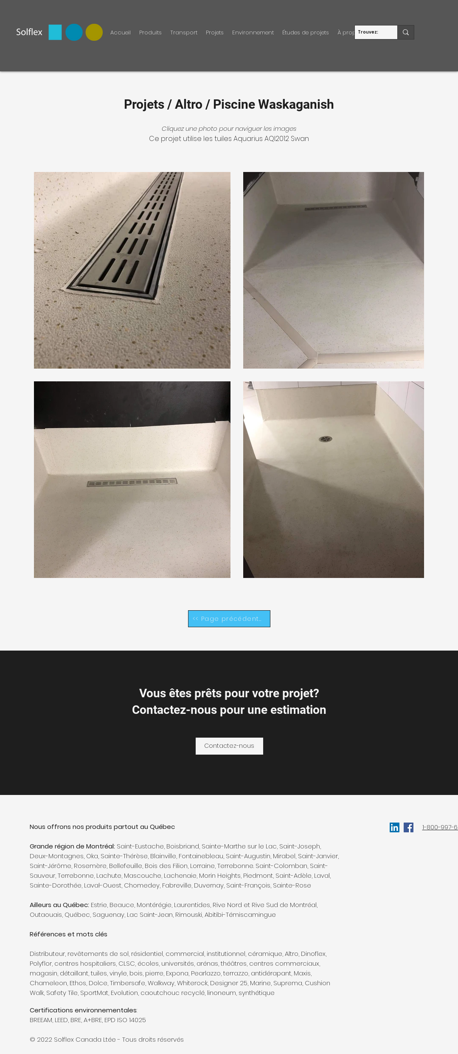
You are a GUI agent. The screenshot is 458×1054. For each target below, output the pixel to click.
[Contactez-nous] (229, 746)
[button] (150, 32)
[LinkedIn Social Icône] (394, 827)
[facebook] (408, 827)
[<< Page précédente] (229, 618)
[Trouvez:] (368, 32)
